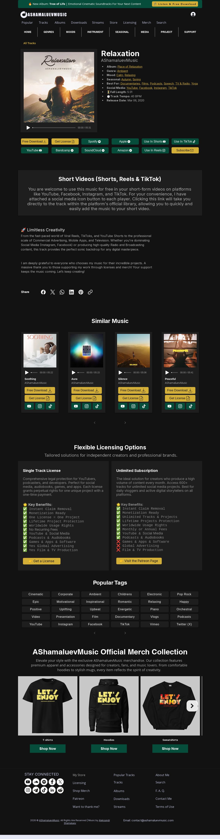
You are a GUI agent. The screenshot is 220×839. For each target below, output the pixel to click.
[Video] (36, 621)
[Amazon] (125, 150)
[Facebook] (43, 292)
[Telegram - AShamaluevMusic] (36, 794)
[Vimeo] (155, 628)
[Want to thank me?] (87, 811)
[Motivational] (65, 606)
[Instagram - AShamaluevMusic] (27, 794)
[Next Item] (192, 710)
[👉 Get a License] (41, 565)
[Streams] (98, 22)
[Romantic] (125, 606)
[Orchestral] (184, 613)
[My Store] (82, 779)
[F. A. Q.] (164, 795)
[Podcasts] (184, 621)
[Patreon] (87, 803)
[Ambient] (95, 598)
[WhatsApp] (62, 292)
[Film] (95, 621)
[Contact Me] (165, 803)
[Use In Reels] (155, 150)
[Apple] (125, 141)
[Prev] (94, 422)
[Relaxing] (155, 606)
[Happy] (184, 606)
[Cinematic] (36, 598)
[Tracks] (43, 22)
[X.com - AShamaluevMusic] (60, 785)
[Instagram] (65, 628)
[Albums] (60, 22)
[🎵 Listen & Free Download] (175, 4)
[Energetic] (125, 613)
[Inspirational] (95, 606)
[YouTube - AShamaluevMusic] (27, 785)
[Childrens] (125, 598)
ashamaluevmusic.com (159, 824)
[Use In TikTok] (185, 141)
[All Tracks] (30, 43)
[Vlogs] (155, 621)
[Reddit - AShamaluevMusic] (60, 794)
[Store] (113, 22)
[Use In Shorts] (155, 141)
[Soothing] (41, 379)
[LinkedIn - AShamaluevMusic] (52, 794)
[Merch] (146, 22)
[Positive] (36, 613)
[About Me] (163, 779)
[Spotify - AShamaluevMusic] (44, 785)
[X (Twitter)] (52, 292)
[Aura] (87, 379)
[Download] (29, 406)
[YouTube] (34, 150)
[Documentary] (125, 621)
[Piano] (155, 613)
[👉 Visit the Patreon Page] (139, 565)
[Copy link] (90, 292)
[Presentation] (65, 621)
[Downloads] (79, 22)
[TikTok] (125, 628)
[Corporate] (65, 598)
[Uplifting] (65, 613)
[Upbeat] (95, 613)
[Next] (125, 422)
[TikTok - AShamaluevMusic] (44, 794)
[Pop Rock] (184, 598)
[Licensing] (129, 22)
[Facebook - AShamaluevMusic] (52, 785)
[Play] (28, 128)
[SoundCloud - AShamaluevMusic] (36, 785)
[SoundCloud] (95, 150)
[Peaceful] (181, 379)
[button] (185, 150)
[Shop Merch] (87, 795)
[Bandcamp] (65, 150)
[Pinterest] (81, 292)
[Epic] (36, 606)
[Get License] (65, 141)
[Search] (161, 22)
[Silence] (134, 379)
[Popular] (27, 22)
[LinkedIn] (71, 292)
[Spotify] (95, 141)
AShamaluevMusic (49, 824)
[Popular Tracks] (127, 779)
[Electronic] (155, 598)
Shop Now (47, 753)
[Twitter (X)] (184, 628)
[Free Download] (34, 141)
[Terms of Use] (169, 811)
